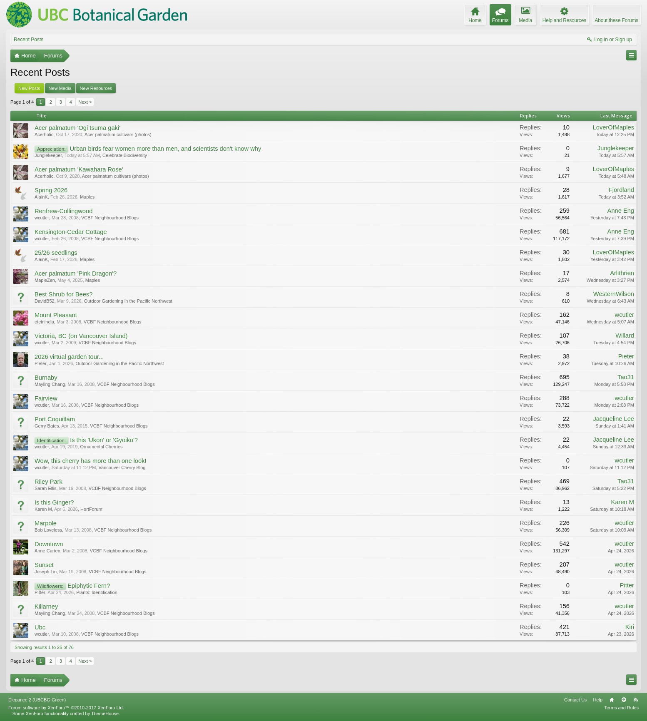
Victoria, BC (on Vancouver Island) (81, 336)
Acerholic (44, 134)
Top (624, 700)
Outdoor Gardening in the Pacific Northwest (128, 300)
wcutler (42, 217)
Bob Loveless (48, 529)
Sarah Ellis (46, 488)
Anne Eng (620, 210)
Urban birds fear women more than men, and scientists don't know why (165, 148)
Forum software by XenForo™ (66, 707)
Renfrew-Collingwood (63, 211)
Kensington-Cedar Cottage (71, 232)
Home (612, 700)
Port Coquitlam (55, 419)
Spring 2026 (51, 190)
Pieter (41, 363)
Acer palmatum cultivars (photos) (118, 134)
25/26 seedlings (56, 252)
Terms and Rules (621, 707)
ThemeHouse (105, 713)
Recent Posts (28, 39)
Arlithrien (622, 273)
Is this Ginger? (54, 502)
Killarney (46, 606)
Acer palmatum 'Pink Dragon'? (76, 273)
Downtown (49, 544)
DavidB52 (45, 300)
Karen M (43, 509)
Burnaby (46, 377)
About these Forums (616, 20)
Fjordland (621, 189)
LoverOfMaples (613, 127)
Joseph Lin (46, 571)
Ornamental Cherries (101, 446)
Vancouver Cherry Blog (122, 467)
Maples (87, 196)
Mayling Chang (50, 384)
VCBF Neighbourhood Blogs (110, 217)
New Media (60, 88)
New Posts (29, 88)
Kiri (629, 627)
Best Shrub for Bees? (63, 294)
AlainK (41, 196)
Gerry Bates (47, 425)
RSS (636, 700)
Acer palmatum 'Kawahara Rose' (79, 169)
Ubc (40, 627)
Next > (85, 101)
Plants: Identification (96, 592)
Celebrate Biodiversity (124, 155)
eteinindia (44, 321)
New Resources (96, 88)
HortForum (91, 509)
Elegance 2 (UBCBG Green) (37, 699)
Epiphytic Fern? (88, 585)
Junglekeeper (48, 155)
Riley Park (48, 481)
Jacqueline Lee (613, 418)
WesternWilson (613, 294)
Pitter (40, 592)
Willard (624, 335)
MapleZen (45, 280)
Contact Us (575, 699)
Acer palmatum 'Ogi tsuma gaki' (77, 127)
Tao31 (625, 377)
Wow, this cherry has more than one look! (91, 460)
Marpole (46, 523)
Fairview (46, 398)
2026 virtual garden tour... (69, 356)
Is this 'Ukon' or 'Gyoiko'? (104, 440)
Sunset (44, 565)
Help (597, 699)
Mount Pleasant (56, 315)
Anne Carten (47, 550)
